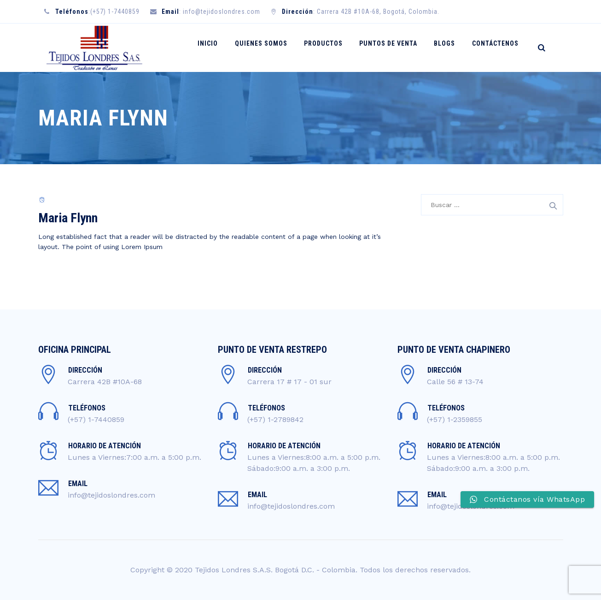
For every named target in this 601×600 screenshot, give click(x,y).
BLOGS (449, 47)
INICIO (224, 47)
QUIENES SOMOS (274, 47)
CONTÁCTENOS (496, 47)
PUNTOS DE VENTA (396, 47)
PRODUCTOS (333, 47)
